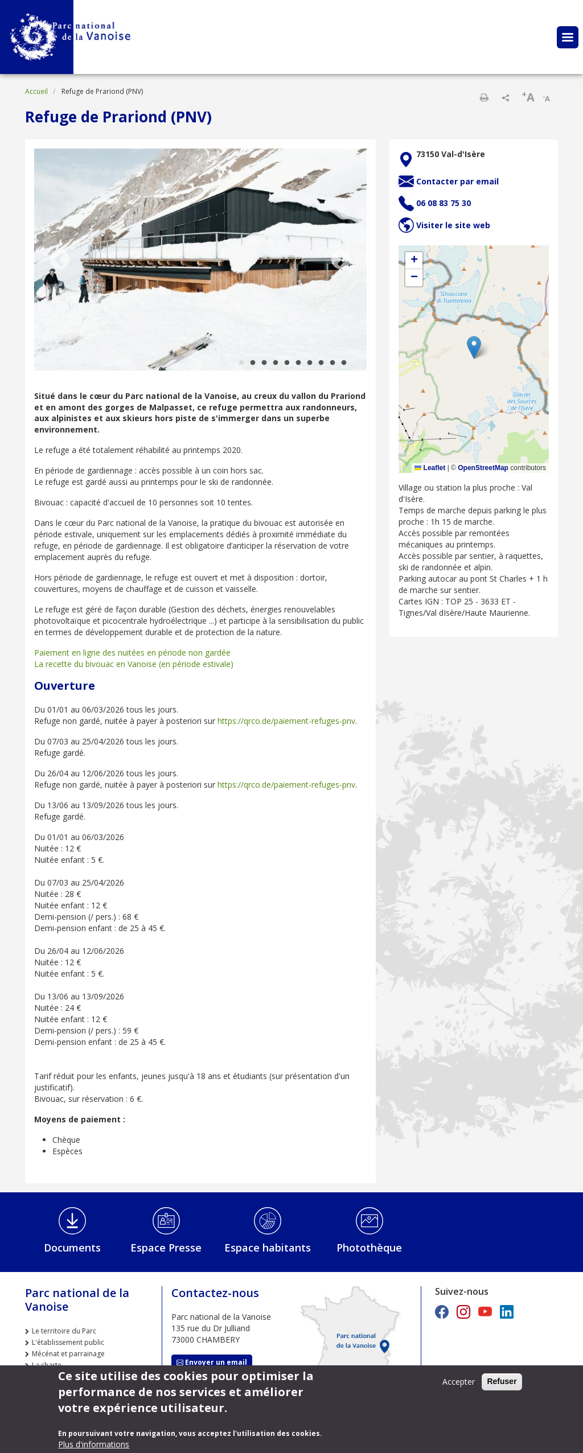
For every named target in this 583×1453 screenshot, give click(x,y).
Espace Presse (166, 1247)
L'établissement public (68, 1342)
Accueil (36, 91)
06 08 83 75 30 (443, 202)
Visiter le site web (453, 225)
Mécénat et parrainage (68, 1354)
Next (341, 260)
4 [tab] (275, 363)
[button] (474, 347)
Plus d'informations (93, 1444)
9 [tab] (332, 363)
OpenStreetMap (483, 468)
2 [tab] (252, 363)
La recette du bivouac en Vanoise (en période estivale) (133, 663)
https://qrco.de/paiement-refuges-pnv (286, 720)
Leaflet (429, 468)
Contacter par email (457, 181)
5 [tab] (287, 363)
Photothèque (369, 1247)
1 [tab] (241, 363)
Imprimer (484, 97)
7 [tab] (309, 363)
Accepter (458, 1381)
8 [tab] (321, 363)
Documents (72, 1247)
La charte (46, 1365)
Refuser (501, 1381)
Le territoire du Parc (64, 1331)
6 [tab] (298, 363)
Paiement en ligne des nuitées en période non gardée (132, 652)
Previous (59, 260)
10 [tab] (344, 363)
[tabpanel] (200, 261)
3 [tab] (264, 363)
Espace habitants (267, 1247)
